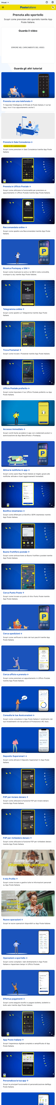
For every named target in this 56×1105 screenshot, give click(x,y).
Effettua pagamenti (14, 999)
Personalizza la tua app (16, 1080)
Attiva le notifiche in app (16, 470)
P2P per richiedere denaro (17, 838)
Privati (5, 2)
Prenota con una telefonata (18, 101)
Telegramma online (14, 309)
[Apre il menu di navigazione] (3, 7)
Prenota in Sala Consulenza (18, 142)
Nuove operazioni (13, 919)
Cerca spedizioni (13, 633)
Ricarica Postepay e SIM (16, 268)
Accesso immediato (14, 429)
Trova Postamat (12, 350)
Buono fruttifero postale (16, 552)
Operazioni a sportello (15, 958)
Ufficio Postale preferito (16, 388)
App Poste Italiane (13, 1040)
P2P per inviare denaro (15, 797)
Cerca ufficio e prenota (16, 674)
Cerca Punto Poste (13, 592)
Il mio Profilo (10, 879)
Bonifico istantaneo (14, 511)
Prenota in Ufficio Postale (17, 186)
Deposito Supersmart (15, 756)
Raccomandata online (15, 227)
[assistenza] (47, 2)
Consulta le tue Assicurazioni (19, 715)
